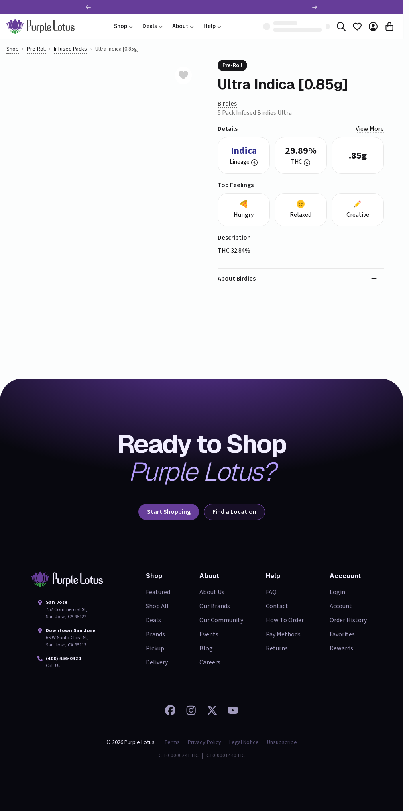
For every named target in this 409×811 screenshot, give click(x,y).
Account (341, 606)
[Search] (341, 26)
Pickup (155, 648)
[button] (254, 162)
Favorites (342, 634)
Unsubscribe (282, 742)
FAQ (271, 592)
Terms (172, 742)
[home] (40, 26)
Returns (277, 648)
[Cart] (389, 26)
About (183, 26)
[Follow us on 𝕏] (212, 710)
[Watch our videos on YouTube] (233, 710)
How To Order (285, 620)
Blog (206, 648)
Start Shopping (169, 511)
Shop (123, 26)
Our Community (221, 620)
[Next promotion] (314, 7)
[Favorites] (357, 26)
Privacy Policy (204, 742)
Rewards (341, 648)
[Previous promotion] (88, 7)
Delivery (157, 662)
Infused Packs (70, 49)
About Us (211, 592)
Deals (152, 26)
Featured (158, 592)
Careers (209, 662)
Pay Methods (283, 634)
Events (208, 634)
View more (370, 129)
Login (337, 592)
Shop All (157, 606)
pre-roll (36, 49)
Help (212, 26)
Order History (348, 620)
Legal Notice (244, 742)
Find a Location (234, 511)
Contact (277, 606)
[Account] (373, 26)
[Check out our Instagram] (191, 710)
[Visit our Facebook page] (170, 710)
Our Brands (214, 606)
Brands (155, 634)
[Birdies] (227, 104)
